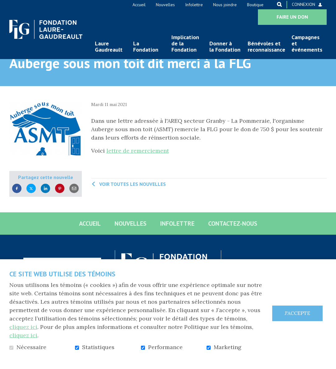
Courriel (74, 207)
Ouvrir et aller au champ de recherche (279, 4)
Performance (165, 347)
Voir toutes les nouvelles (132, 203)
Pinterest (59, 207)
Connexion (303, 4)
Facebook (16, 207)
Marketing (227, 347)
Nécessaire (31, 347)
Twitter (31, 207)
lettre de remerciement (137, 170)
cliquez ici (23, 326)
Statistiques (98, 347)
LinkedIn (45, 207)
